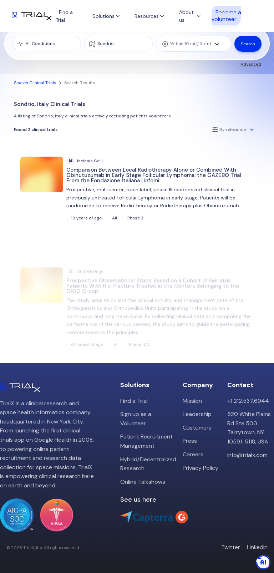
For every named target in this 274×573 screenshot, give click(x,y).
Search (248, 44)
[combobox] (193, 43)
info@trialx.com (247, 455)
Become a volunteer (226, 15)
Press (190, 441)
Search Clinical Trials (35, 83)
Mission (192, 401)
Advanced (250, 64)
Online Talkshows (142, 482)
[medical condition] (46, 43)
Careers (193, 454)
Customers (197, 427)
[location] (118, 43)
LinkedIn (257, 547)
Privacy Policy (200, 468)
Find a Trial (134, 401)
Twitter (230, 547)
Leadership (197, 414)
